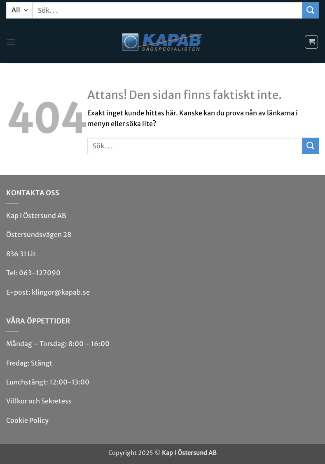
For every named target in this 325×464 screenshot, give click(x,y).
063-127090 (40, 273)
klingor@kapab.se (61, 292)
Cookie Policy (27, 420)
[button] (11, 42)
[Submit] (310, 10)
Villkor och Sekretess (39, 401)
